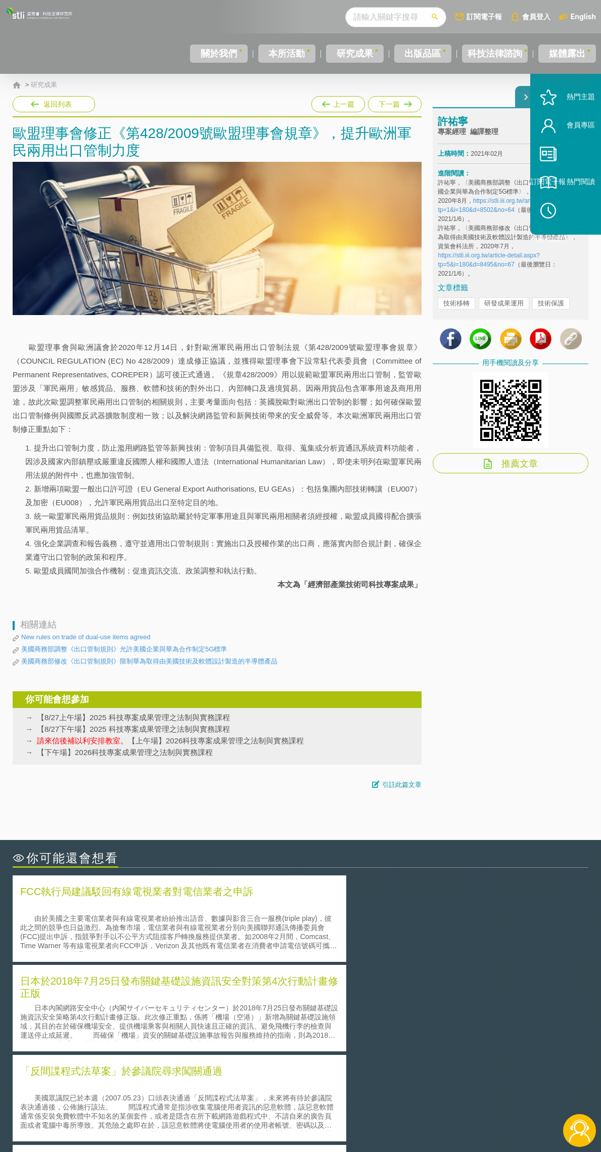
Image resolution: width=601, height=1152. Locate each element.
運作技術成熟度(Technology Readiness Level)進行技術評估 (120, 1027)
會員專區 (566, 156)
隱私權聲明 (307, 1096)
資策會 (443, 1096)
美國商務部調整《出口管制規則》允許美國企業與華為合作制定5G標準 (124, 649)
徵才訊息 (365, 1096)
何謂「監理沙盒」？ (342, 999)
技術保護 (551, 312)
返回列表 (57, 104)
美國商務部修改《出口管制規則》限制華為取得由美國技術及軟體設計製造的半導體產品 (149, 661)
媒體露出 (567, 53)
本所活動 (280, 53)
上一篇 (338, 104)
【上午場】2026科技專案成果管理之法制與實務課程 (170, 740)
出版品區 (415, 53)
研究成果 (348, 53)
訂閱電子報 (484, 16)
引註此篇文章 (402, 784)
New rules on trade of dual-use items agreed (86, 637)
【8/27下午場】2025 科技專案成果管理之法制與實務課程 (133, 729)
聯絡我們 (303, 1110)
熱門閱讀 (566, 212)
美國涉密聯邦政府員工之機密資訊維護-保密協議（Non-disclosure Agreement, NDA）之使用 (150, 1041)
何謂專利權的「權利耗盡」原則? (363, 1027)
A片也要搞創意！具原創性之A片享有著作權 (381, 1013)
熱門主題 (566, 127)
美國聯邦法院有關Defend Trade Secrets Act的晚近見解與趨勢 (124, 1013)
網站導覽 (365, 1110)
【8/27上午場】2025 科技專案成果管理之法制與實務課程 (133, 717)
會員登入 (536, 16)
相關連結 (502, 1096)
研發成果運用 (504, 312)
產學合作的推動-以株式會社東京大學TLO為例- (386, 1041)
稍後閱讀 (571, 241)
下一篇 (394, 102)
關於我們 (213, 53)
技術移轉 (456, 312)
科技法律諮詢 (491, 53)
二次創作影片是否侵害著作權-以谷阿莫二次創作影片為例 (116, 999)
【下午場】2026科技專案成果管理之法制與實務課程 (125, 752)
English (583, 16)
